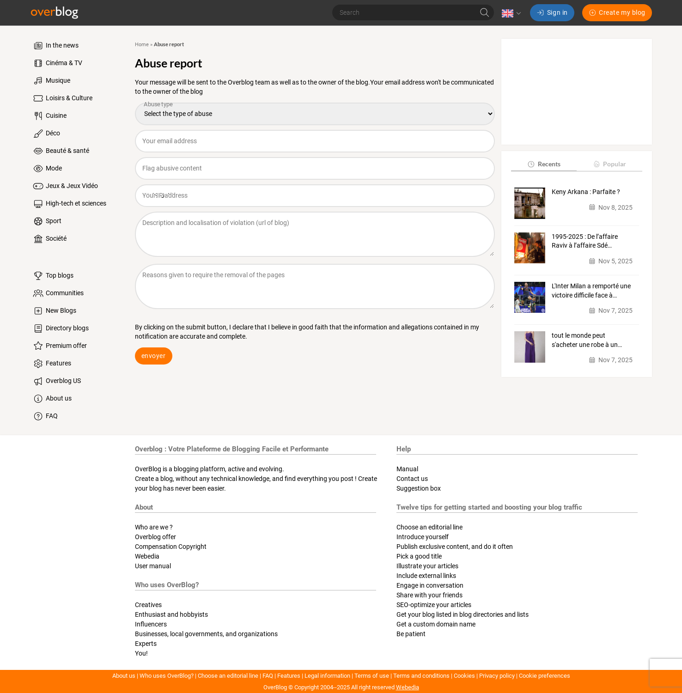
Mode (47, 169)
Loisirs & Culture (62, 98)
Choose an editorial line (429, 527)
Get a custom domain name (435, 624)
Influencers (151, 624)
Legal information (327, 675)
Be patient (411, 634)
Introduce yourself (422, 537)
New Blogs (54, 311)
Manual (407, 469)
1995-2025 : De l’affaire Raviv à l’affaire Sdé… (585, 241)
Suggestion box (418, 488)
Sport (46, 221)
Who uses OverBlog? (167, 675)
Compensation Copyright (171, 546)
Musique (51, 81)
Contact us (412, 478)
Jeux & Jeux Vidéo (65, 186)
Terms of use (371, 675)
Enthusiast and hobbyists (171, 614)
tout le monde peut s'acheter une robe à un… (587, 340)
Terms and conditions (421, 675)
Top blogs (52, 276)
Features (51, 364)
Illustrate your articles (427, 566)
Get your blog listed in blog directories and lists (462, 614)
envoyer (153, 355)
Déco (46, 133)
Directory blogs (60, 328)
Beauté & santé (60, 151)
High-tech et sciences (69, 204)
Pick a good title (419, 556)
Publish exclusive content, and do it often (454, 546)
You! (141, 653)
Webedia (147, 556)
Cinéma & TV (57, 63)
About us (52, 399)
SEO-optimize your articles (433, 604)
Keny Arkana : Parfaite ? (586, 191)
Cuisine (49, 116)
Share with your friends (429, 595)
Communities (58, 293)
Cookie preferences (544, 675)
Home (142, 45)
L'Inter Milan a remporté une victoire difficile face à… (591, 290)
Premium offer (59, 346)
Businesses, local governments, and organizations (206, 634)
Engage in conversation (429, 585)
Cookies (464, 675)
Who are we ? (154, 527)
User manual (153, 566)
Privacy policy (497, 675)
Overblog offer (155, 537)
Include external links (426, 575)
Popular (609, 164)
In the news (55, 46)
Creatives (148, 604)
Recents (543, 164)
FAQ (45, 416)
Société (49, 239)
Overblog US (56, 381)
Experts (146, 643)
